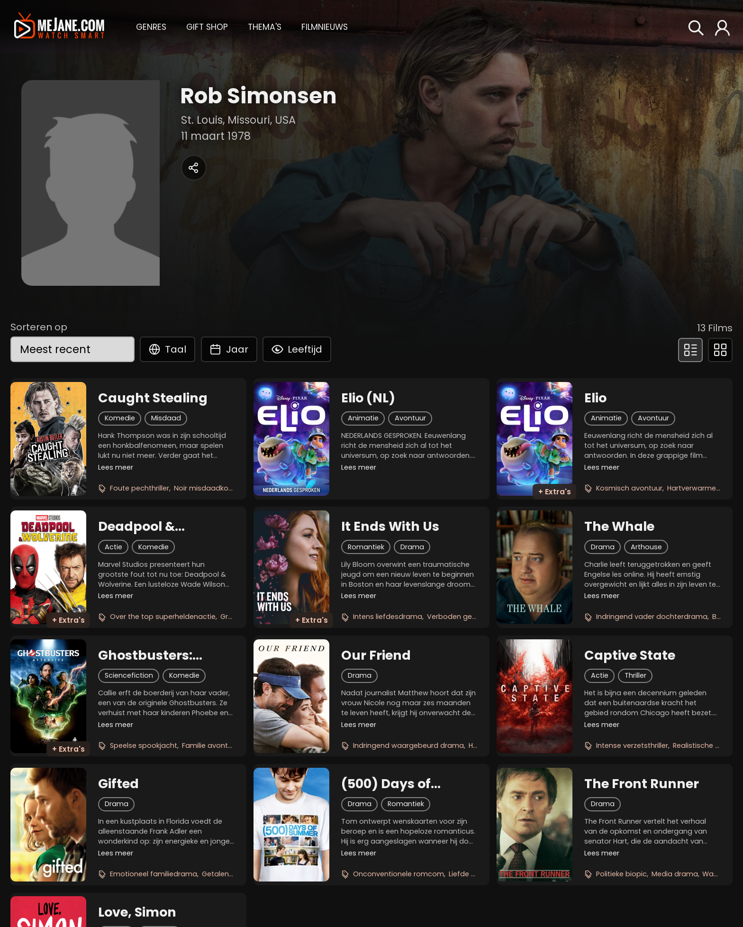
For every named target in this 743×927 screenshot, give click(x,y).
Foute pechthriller (139, 488)
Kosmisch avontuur (629, 488)
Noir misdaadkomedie (212, 488)
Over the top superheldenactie (163, 616)
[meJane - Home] (59, 26)
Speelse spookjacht (143, 745)
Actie (113, 547)
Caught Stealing (153, 398)
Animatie (363, 418)
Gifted (118, 784)
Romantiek (366, 547)
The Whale (619, 526)
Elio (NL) (368, 398)
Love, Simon (137, 912)
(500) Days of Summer (386, 784)
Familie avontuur (210, 745)
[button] (151, 26)
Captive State (629, 655)
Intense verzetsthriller (632, 745)
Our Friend (376, 655)
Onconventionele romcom (398, 874)
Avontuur (410, 418)
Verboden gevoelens (462, 616)
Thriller (635, 675)
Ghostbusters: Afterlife (145, 655)
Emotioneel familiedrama (153, 874)
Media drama (675, 874)
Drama (412, 547)
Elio (595, 398)
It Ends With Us (390, 526)
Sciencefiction (129, 675)
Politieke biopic (621, 874)
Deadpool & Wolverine (136, 526)
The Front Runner (641, 784)
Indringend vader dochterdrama (651, 616)
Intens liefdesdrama (387, 616)
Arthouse (646, 547)
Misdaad (166, 418)
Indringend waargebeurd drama (408, 745)
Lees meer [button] (115, 467)
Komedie (120, 418)
